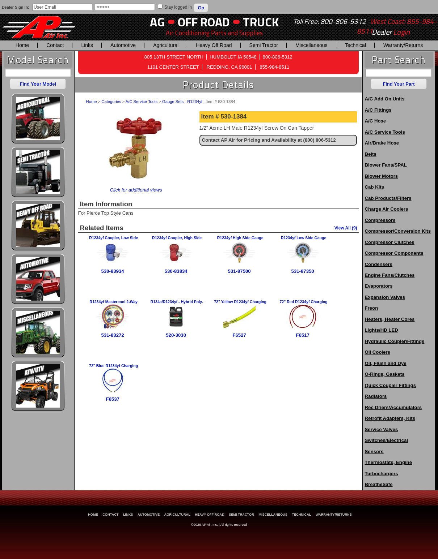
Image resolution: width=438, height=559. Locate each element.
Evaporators (379, 286)
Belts (370, 154)
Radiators (376, 396)
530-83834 (176, 271)
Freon (371, 308)
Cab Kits (374, 187)
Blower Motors (381, 176)
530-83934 (112, 271)
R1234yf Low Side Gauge (303, 238)
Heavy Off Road (214, 45)
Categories (111, 101)
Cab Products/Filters (388, 198)
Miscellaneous (311, 45)
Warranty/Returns (403, 45)
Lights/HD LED (381, 330)
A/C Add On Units (385, 99)
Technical (355, 45)
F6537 (112, 399)
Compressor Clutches (389, 242)
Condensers (378, 264)
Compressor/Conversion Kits (398, 231)
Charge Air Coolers (386, 209)
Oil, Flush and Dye (386, 363)
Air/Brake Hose (382, 143)
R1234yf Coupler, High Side (177, 238)
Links (87, 45)
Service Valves (381, 429)
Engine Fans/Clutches (390, 275)
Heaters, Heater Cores (390, 319)
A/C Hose (375, 121)
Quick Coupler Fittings (390, 385)
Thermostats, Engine (388, 462)
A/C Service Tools (141, 101)
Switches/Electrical (386, 440)
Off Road (204, 22)
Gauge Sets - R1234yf (182, 101)
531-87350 (302, 271)
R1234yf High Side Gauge (240, 238)
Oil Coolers (377, 352)
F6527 (239, 335)
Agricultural (165, 45)
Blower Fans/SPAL (386, 165)
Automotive (123, 45)
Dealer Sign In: (15, 7)
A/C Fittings (378, 110)
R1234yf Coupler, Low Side (113, 238)
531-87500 (239, 271)
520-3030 (176, 335)
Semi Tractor (263, 45)
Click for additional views (136, 190)
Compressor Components (394, 253)
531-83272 (112, 335)
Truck (261, 22)
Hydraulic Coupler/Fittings (395, 341)
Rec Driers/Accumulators (393, 407)
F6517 (302, 335)
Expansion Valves (385, 297)
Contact (55, 45)
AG (157, 22)
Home (22, 45)
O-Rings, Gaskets (385, 374)
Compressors (380, 220)
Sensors (374, 451)
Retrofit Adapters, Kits (390, 418)
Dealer (391, 32)
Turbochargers (381, 473)
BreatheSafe (379, 484)
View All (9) (345, 228)
